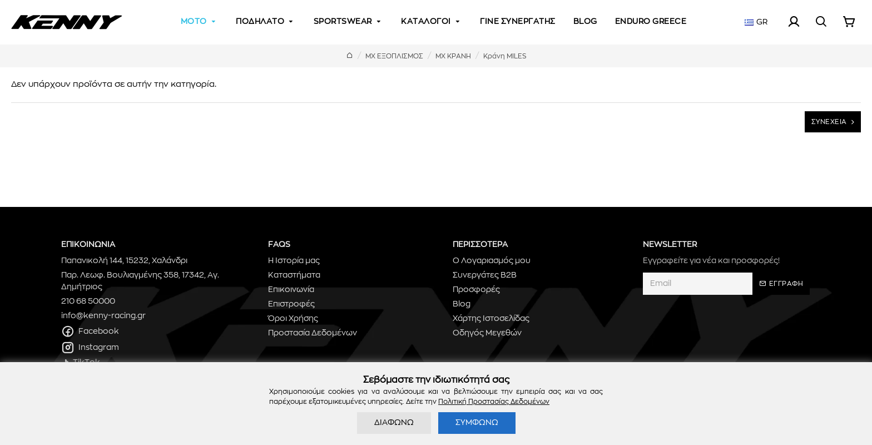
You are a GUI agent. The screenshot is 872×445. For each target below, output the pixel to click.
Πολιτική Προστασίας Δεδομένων (493, 401)
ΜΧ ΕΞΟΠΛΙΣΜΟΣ (394, 56)
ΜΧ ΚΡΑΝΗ (453, 56)
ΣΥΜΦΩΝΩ (476, 423)
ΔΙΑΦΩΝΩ (394, 423)
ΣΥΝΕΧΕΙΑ (829, 121)
